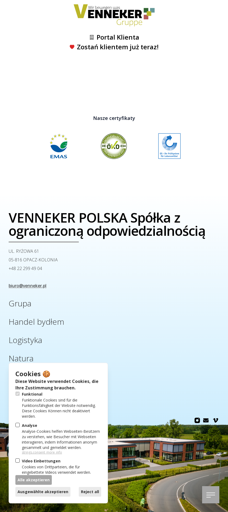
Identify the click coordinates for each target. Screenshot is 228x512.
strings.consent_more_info (42, 452)
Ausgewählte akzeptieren (43, 491)
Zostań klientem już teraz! (114, 47)
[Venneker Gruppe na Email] (206, 420)
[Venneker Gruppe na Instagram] (197, 420)
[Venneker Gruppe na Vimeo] (215, 420)
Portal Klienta (114, 37)
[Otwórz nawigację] (210, 494)
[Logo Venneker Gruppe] (114, 15)
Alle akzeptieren (34, 479)
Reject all (90, 491)
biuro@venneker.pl (27, 286)
